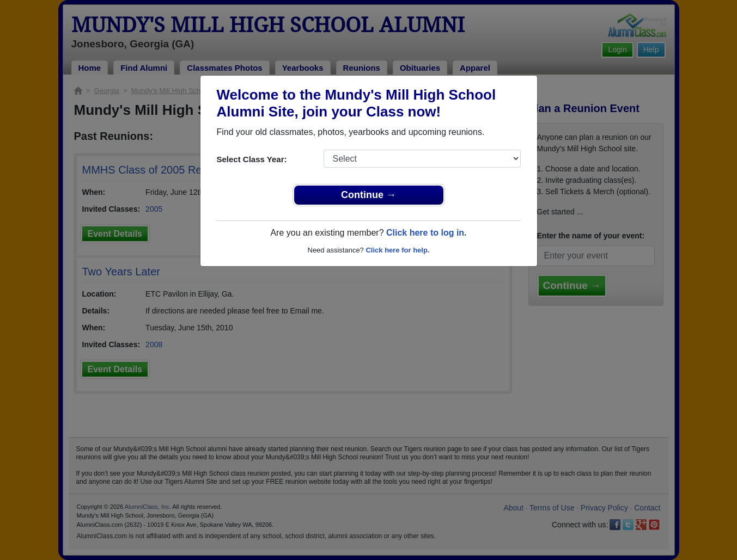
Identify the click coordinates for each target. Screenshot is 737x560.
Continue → (368, 194)
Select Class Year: (252, 159)
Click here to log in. (426, 232)
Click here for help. (397, 250)
